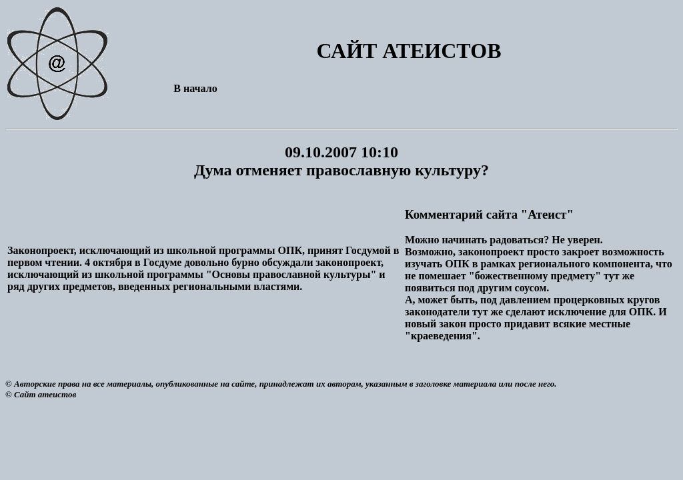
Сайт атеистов (45, 394)
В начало (195, 88)
